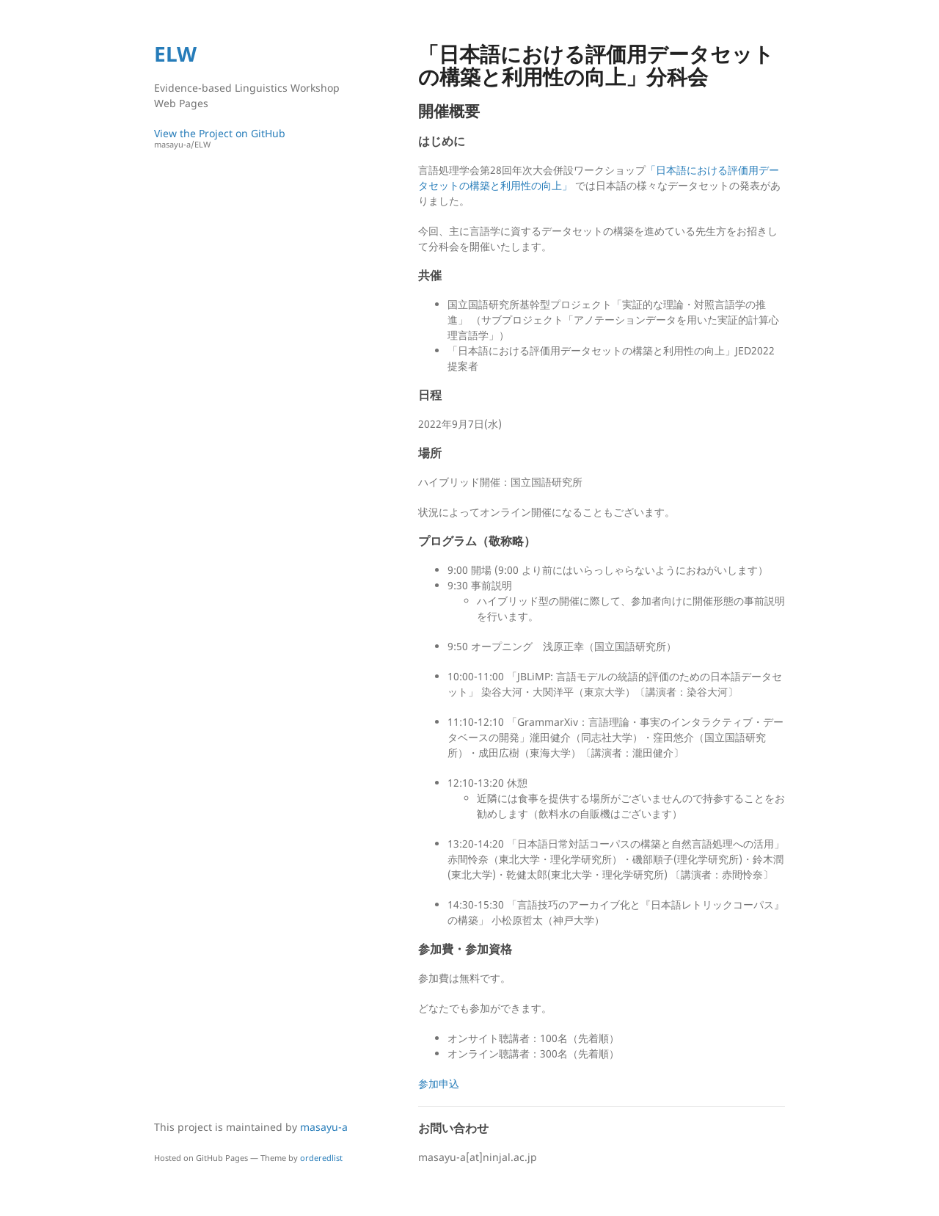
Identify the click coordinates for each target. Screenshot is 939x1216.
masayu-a (324, 1127)
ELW (175, 54)
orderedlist (321, 1157)
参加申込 (438, 1084)
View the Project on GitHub (253, 138)
